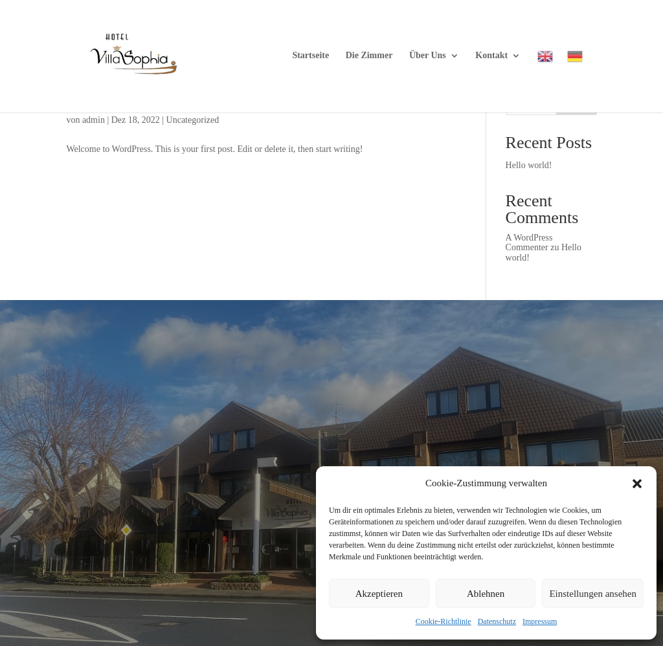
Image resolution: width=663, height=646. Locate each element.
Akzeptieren (379, 593)
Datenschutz (497, 621)
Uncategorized (192, 120)
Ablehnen (485, 593)
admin (93, 120)
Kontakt (491, 55)
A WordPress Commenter (529, 242)
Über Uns (427, 55)
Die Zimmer (369, 55)
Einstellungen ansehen (592, 593)
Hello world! (529, 165)
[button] (637, 483)
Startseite (310, 55)
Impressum (540, 621)
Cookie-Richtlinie (443, 621)
